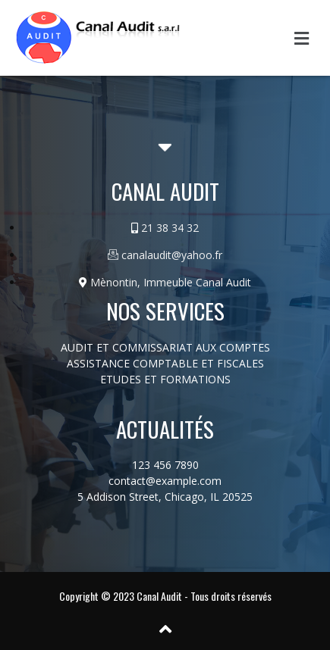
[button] (302, 37)
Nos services (165, 310)
